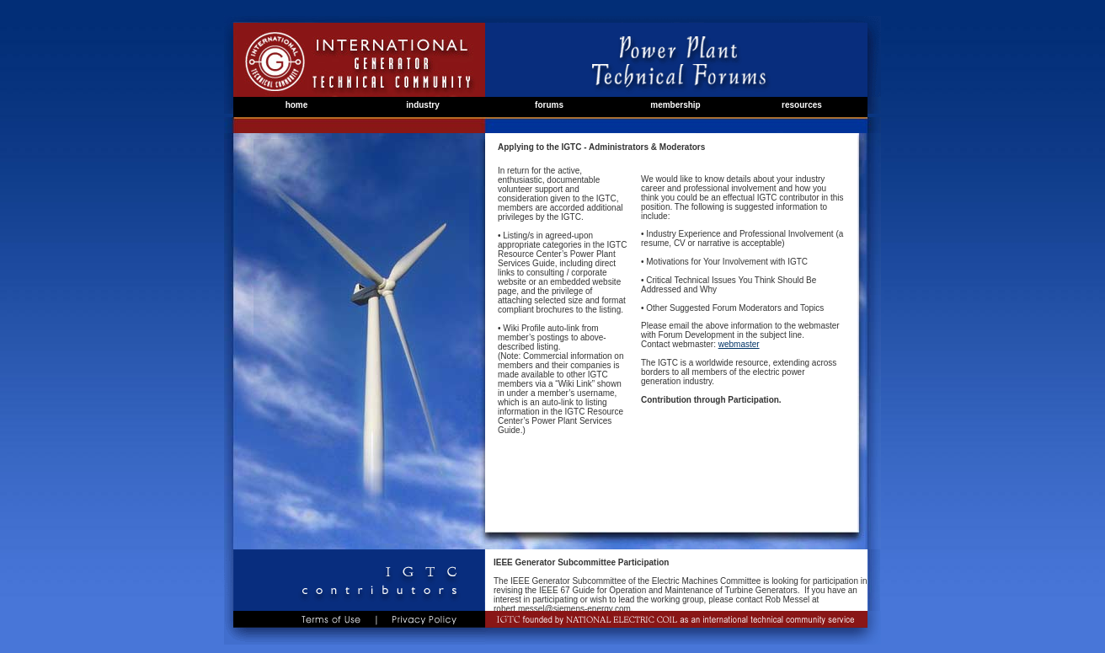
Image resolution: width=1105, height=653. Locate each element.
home (297, 105)
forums (549, 105)
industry (422, 105)
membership (675, 105)
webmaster (739, 344)
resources (802, 105)
